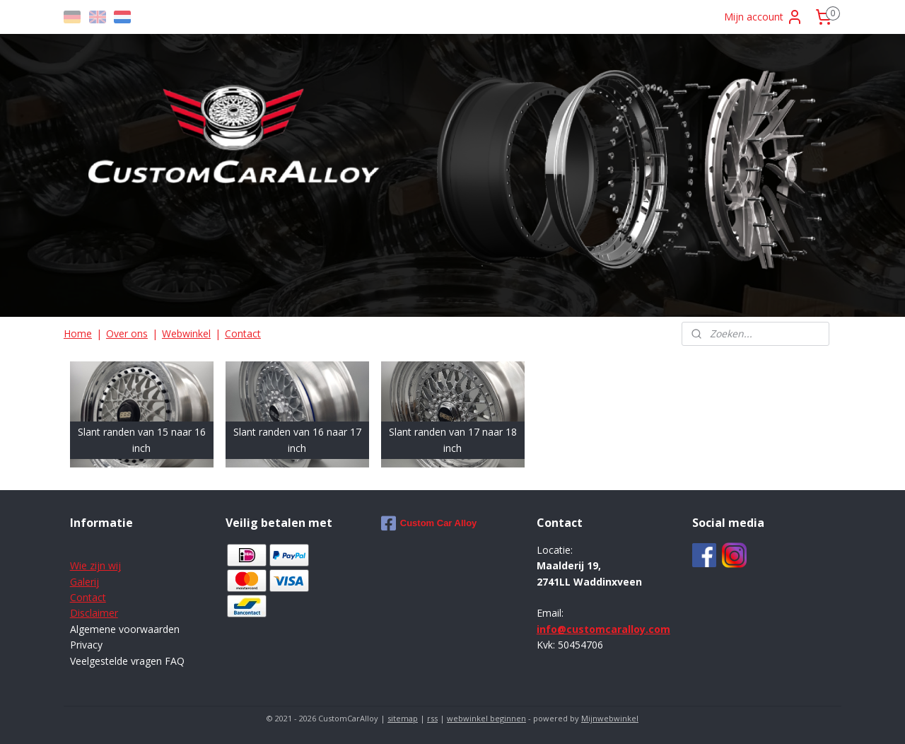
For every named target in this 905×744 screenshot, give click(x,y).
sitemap (402, 718)
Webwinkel (186, 333)
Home (78, 333)
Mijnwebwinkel (609, 718)
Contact (243, 333)
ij (96, 581)
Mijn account (763, 16)
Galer (82, 581)
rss (432, 718)
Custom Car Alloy (429, 523)
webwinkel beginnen (486, 718)
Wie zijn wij (95, 565)
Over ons (127, 333)
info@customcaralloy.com (603, 629)
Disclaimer (94, 613)
